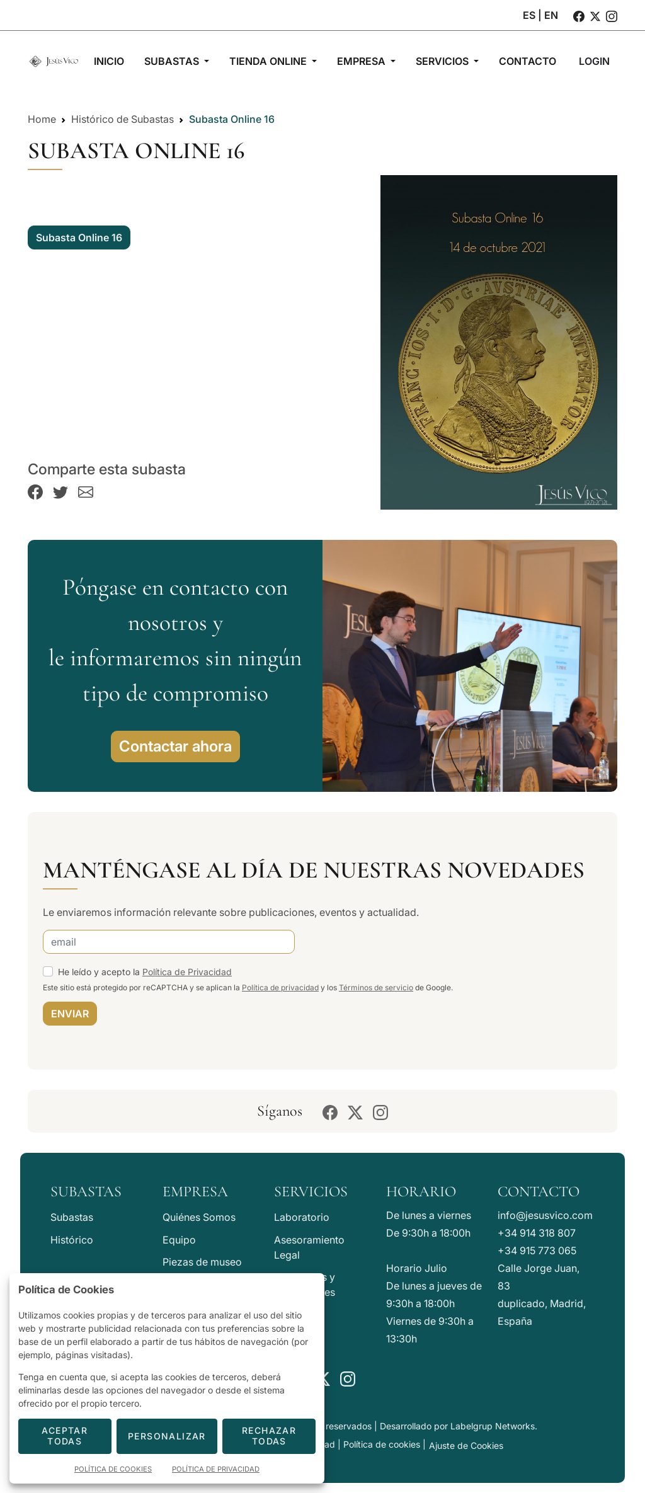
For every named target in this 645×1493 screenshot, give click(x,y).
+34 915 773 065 (537, 1250)
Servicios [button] (443, 61)
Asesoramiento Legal (309, 1247)
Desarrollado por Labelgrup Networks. (458, 1426)
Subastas (71, 1217)
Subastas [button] (173, 61)
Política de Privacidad (187, 971)
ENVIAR (70, 1013)
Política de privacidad (280, 987)
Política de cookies (381, 1444)
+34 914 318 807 (537, 1233)
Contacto (538, 1191)
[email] (169, 942)
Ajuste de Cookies (466, 1445)
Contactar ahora (175, 746)
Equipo (179, 1239)
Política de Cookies (113, 1469)
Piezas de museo (202, 1262)
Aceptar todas (65, 1435)
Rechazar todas (269, 1435)
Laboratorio (301, 1217)
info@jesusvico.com (545, 1215)
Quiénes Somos (199, 1217)
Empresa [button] (362, 61)
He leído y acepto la (145, 971)
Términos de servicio (376, 987)
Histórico (71, 1239)
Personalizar (167, 1436)
